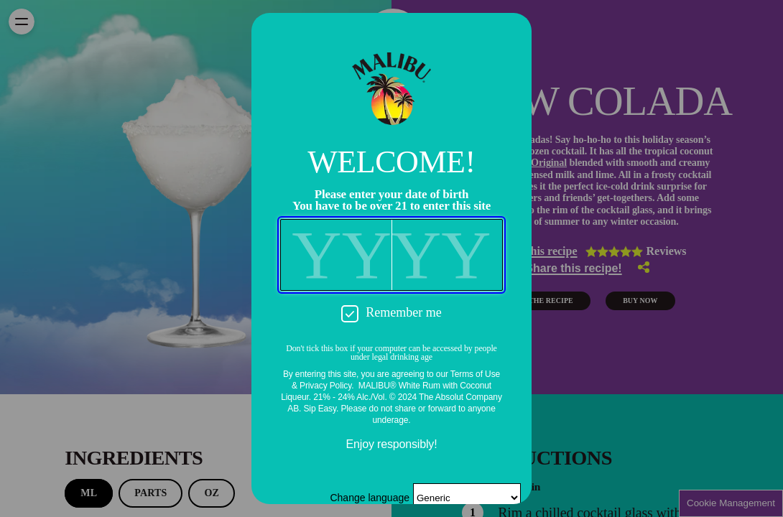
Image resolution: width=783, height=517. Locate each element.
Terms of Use (475, 374)
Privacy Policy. (326, 386)
